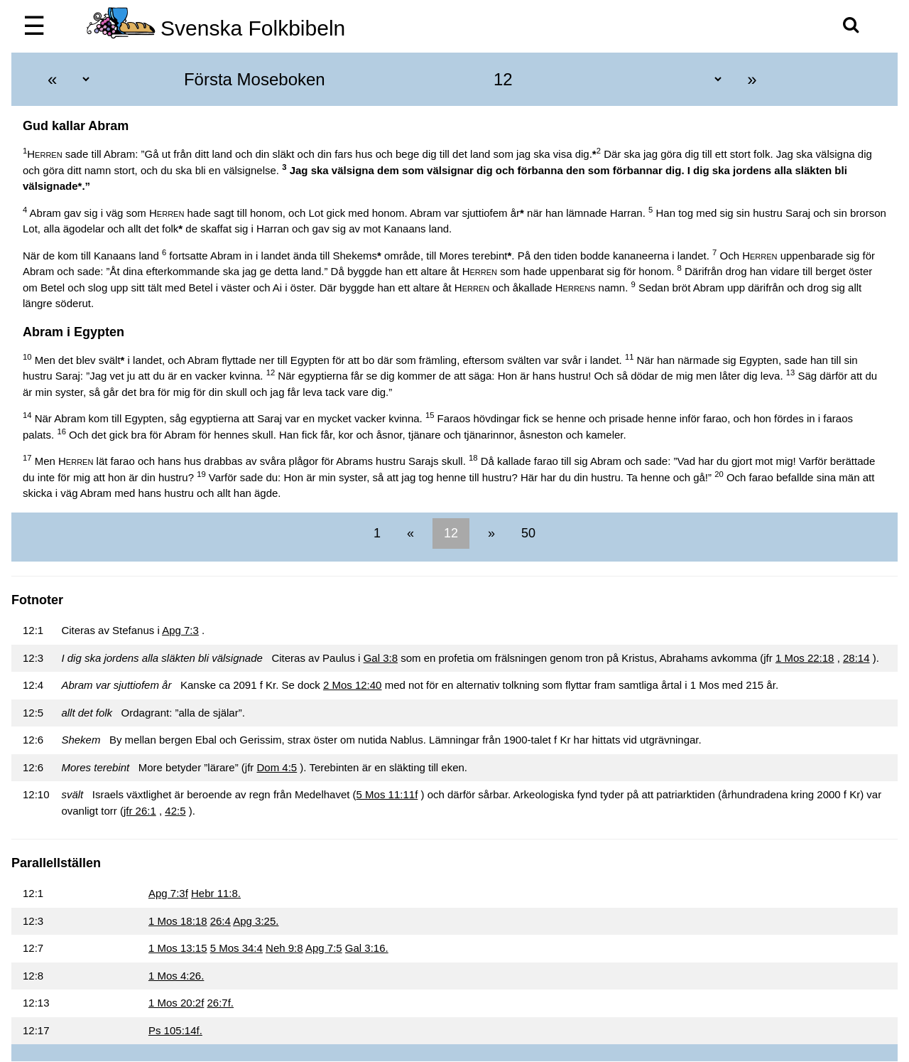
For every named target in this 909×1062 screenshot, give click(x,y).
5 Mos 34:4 (236, 948)
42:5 (175, 811)
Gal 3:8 (381, 658)
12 (451, 533)
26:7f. (220, 1003)
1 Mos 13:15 (177, 948)
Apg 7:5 (323, 948)
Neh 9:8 (284, 948)
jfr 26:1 (140, 811)
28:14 (856, 658)
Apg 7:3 (180, 630)
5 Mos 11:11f (387, 794)
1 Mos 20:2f (176, 1003)
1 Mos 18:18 (177, 921)
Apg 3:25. (255, 921)
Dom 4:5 (276, 767)
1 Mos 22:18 (804, 658)
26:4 (220, 921)
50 (526, 533)
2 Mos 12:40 (352, 685)
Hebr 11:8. (216, 893)
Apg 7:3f (168, 893)
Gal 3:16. (366, 948)
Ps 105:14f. (175, 1030)
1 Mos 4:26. (176, 976)
